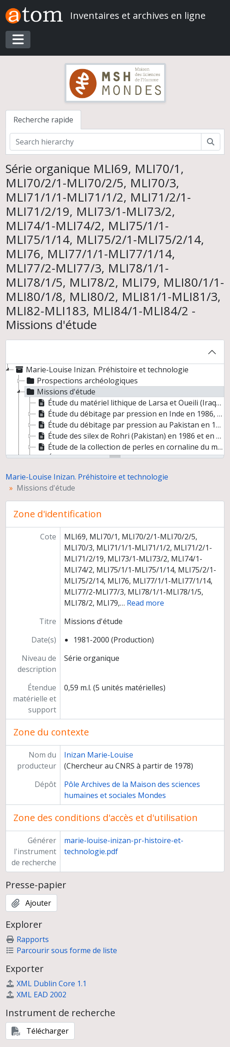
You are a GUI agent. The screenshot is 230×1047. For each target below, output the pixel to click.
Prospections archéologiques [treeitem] (81, 380)
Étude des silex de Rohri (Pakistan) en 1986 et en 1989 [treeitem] (130, 435)
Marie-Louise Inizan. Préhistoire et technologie (87, 477)
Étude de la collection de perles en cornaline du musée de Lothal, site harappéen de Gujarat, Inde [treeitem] (130, 446)
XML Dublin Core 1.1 (46, 983)
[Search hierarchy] (105, 141)
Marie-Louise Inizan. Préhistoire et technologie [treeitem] (101, 369)
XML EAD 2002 (36, 994)
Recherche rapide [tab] (43, 120)
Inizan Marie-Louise (98, 755)
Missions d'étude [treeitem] (60, 391)
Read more (145, 603)
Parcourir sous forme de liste (61, 950)
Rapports (27, 939)
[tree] (115, 410)
